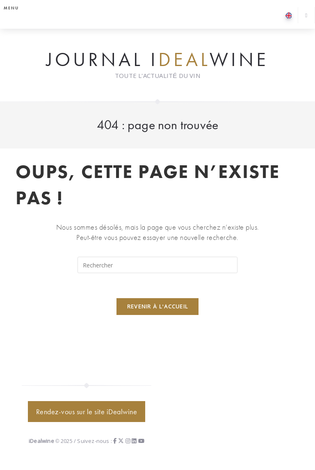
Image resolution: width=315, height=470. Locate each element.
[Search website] (306, 15)
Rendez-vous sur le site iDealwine (86, 411)
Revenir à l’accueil (157, 306)
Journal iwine (157, 60)
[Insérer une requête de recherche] (157, 265)
